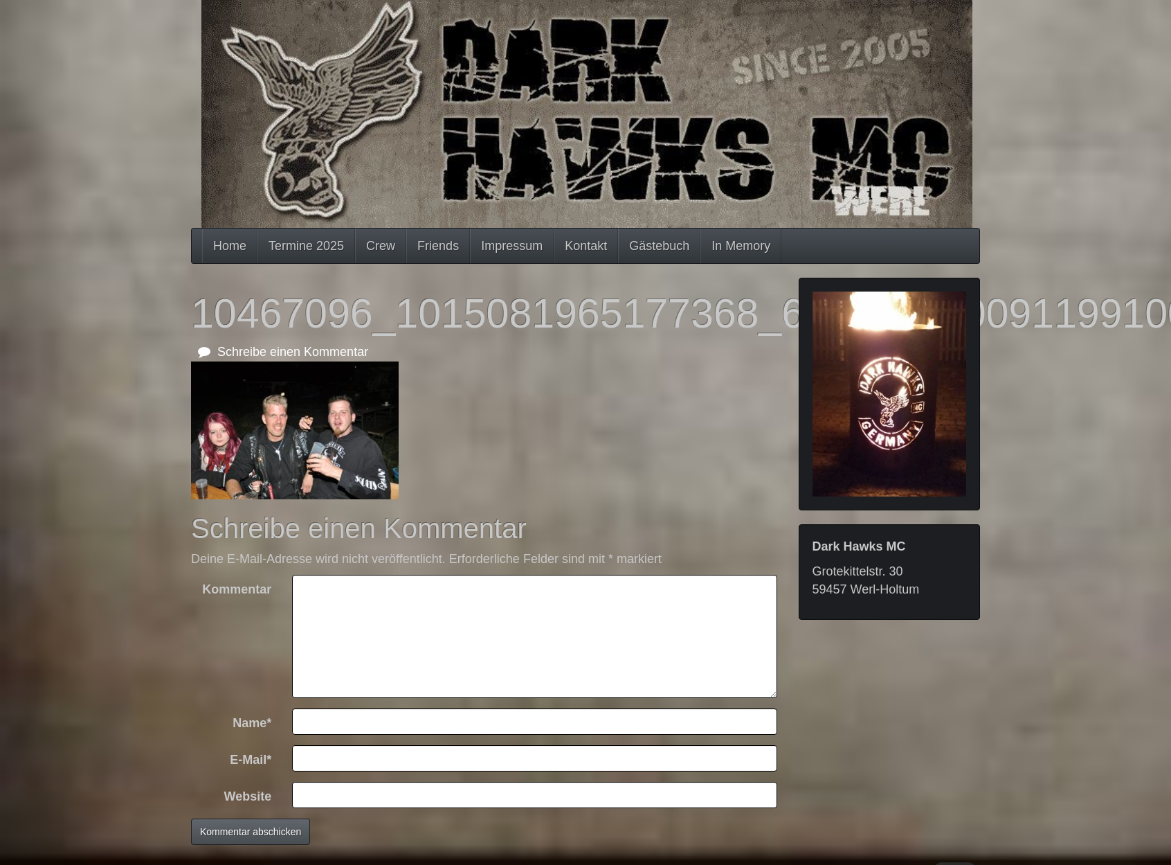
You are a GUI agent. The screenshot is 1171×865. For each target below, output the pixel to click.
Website (248, 796)
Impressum (512, 246)
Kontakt (586, 246)
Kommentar (236, 589)
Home (229, 246)
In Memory (740, 246)
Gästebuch (659, 246)
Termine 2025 (306, 246)
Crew (380, 246)
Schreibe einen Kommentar (283, 352)
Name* (252, 723)
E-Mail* (250, 760)
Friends (438, 246)
